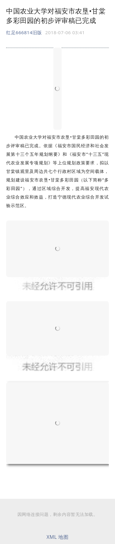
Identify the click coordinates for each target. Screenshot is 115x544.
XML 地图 (58, 537)
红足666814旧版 (24, 32)
